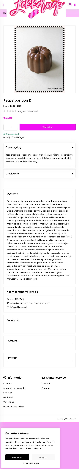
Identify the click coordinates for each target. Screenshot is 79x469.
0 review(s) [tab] (39, 157)
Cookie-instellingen (31, 463)
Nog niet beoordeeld (28, 111)
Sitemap (46, 371)
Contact (46, 367)
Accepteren (17, 457)
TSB (74, 402)
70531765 (19, 282)
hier (39, 448)
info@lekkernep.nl (18, 290)
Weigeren (43, 457)
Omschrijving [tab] (39, 147)
